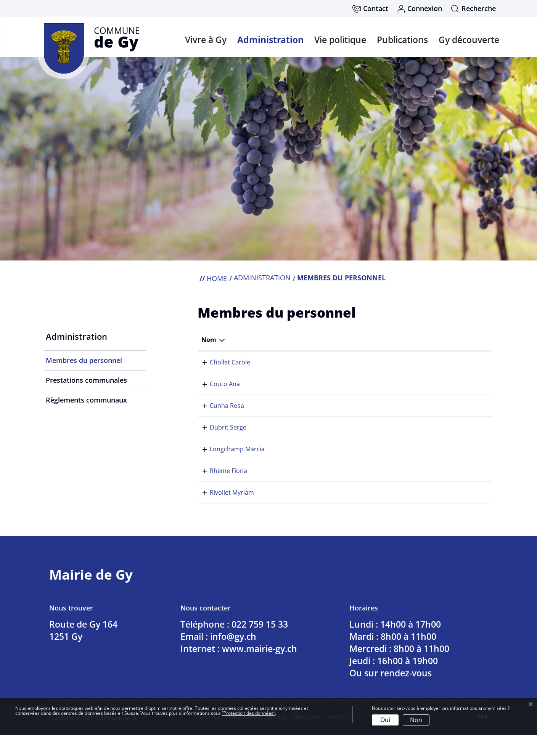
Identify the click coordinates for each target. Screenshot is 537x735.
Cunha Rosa (218, 405)
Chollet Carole (221, 362)
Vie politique (340, 40)
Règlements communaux (86, 399)
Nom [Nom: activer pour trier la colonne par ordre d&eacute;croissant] (208, 340)
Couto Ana (216, 384)
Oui (385, 720)
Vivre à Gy (206, 40)
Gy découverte (469, 40)
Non (416, 720)
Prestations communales (86, 380)
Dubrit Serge (219, 427)
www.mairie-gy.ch (259, 648)
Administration (270, 40)
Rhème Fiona (220, 471)
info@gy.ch (233, 636)
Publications (402, 40)
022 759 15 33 (434, 362)
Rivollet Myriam (223, 492)
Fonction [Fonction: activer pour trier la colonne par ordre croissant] (320, 340)
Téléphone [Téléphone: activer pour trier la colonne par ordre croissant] (431, 340)
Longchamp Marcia (228, 449)
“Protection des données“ (248, 713)
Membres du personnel (83, 363)
